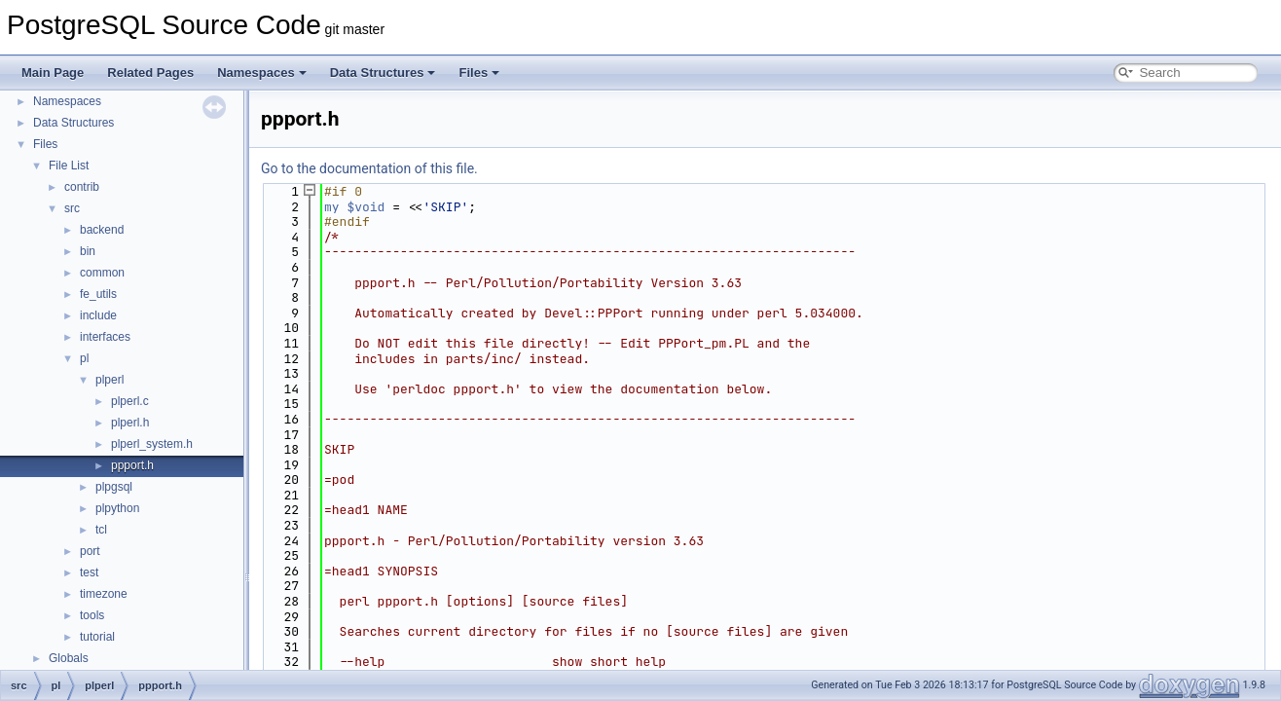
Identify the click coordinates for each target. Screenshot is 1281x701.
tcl (101, 529)
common (102, 272)
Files (478, 72)
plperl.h (130, 422)
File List (69, 165)
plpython (117, 508)
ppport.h (132, 465)
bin (87, 251)
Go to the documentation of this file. (369, 168)
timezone (104, 594)
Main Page (52, 72)
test (89, 572)
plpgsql (113, 487)
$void (365, 207)
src (72, 208)
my (332, 207)
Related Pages (150, 72)
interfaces (105, 337)
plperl (109, 380)
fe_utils (98, 294)
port (90, 551)
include (98, 315)
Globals (69, 658)
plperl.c (130, 401)
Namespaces (262, 72)
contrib (81, 187)
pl (84, 358)
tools (92, 615)
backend (102, 230)
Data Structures (383, 72)
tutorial (97, 637)
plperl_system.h (152, 444)
